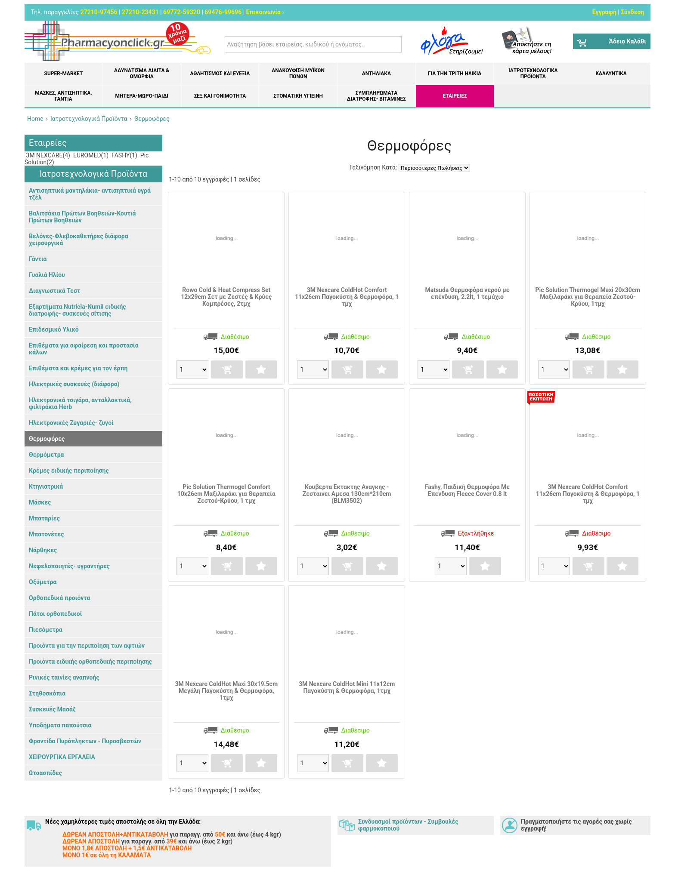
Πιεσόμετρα (45, 629)
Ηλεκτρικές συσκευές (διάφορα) (74, 384)
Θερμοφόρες (47, 438)
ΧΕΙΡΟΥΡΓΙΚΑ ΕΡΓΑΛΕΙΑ (62, 757)
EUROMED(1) (89, 155)
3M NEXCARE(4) (47, 155)
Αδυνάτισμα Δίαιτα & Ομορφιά (141, 74)
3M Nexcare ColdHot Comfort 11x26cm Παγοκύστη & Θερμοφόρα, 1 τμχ (347, 296)
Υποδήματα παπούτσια (60, 725)
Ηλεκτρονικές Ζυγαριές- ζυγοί (71, 422)
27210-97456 (99, 12)
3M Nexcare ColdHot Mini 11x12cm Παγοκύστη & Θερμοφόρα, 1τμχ (347, 687)
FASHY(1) (123, 155)
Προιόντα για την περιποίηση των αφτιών (87, 645)
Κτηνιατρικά (46, 486)
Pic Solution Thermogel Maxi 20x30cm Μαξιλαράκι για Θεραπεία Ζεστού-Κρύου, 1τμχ (588, 296)
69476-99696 (223, 12)
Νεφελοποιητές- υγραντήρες (69, 566)
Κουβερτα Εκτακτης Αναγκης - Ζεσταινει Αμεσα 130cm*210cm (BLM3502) (347, 493)
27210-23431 (140, 12)
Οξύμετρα (42, 582)
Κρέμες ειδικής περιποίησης (69, 470)
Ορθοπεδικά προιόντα (59, 597)
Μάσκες (40, 502)
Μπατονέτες (46, 534)
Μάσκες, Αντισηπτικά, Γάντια (63, 96)
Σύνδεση (632, 12)
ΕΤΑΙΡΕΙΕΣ (455, 96)
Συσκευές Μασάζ (52, 709)
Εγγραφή (604, 12)
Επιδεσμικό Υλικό (54, 329)
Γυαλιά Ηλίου (47, 274)
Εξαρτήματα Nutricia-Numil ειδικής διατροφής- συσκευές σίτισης (77, 310)
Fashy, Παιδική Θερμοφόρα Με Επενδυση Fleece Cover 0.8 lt (467, 490)
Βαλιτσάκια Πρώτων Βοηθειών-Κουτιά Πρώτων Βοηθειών (82, 217)
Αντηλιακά (376, 74)
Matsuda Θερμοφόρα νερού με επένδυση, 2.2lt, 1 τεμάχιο (467, 293)
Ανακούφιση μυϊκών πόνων (298, 74)
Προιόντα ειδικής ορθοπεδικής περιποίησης (90, 661)
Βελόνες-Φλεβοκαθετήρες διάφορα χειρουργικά (78, 239)
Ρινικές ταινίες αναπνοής (64, 677)
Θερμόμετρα (46, 454)
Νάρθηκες (43, 550)
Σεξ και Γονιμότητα (220, 96)
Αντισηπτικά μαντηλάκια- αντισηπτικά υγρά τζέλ (90, 194)
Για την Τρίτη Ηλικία (454, 74)
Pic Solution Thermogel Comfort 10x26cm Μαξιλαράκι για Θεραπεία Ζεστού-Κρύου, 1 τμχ (226, 493)
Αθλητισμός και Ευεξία (220, 74)
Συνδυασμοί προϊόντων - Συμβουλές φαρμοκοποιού (408, 825)
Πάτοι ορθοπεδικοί (55, 613)
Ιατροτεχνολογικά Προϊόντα (532, 74)
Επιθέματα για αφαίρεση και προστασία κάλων (84, 349)
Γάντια (37, 258)
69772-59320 (181, 12)
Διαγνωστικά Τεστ (54, 290)
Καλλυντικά (610, 74)
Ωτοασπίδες (45, 772)
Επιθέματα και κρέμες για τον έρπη (78, 368)
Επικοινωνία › (265, 12)
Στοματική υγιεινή (298, 96)
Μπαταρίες (44, 518)
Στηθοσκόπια (47, 693)
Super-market (63, 74)
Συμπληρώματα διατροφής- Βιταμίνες (376, 96)
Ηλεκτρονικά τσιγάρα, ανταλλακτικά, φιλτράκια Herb (80, 403)
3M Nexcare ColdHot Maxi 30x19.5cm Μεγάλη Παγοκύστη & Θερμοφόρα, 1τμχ (226, 690)
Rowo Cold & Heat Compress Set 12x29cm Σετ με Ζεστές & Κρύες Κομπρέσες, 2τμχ (226, 296)
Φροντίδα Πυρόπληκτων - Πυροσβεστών (85, 741)
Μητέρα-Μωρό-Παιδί (141, 96)
